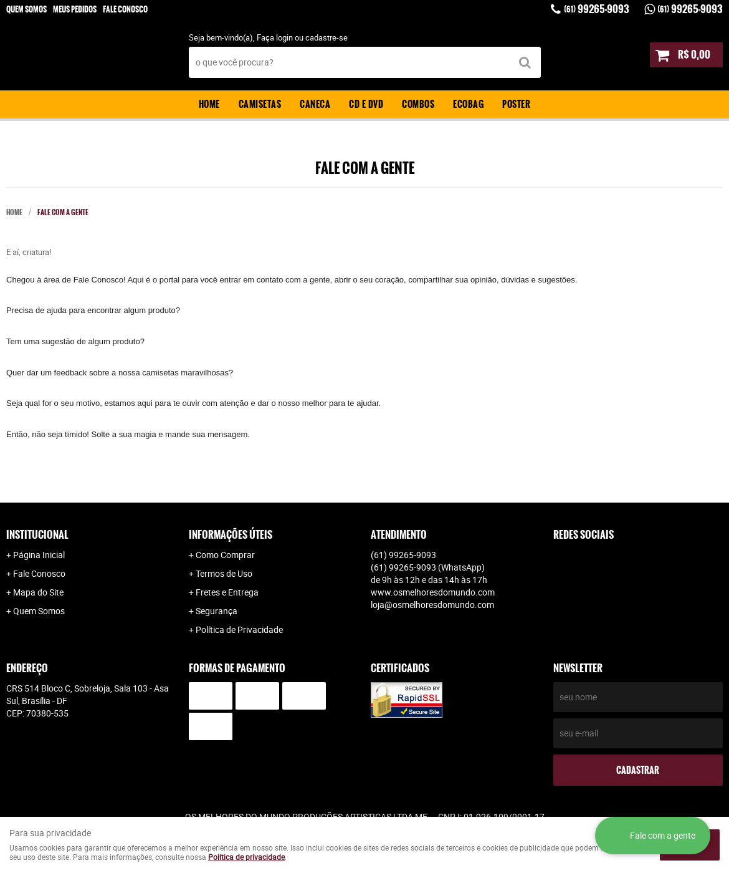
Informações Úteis (230, 535)
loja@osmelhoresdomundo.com (432, 604)
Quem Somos (26, 9)
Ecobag (468, 104)
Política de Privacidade (239, 629)
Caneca (315, 104)
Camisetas (260, 104)
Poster (516, 104)
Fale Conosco (125, 9)
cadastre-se (326, 37)
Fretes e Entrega (227, 592)
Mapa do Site (38, 592)
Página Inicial (39, 555)
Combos (418, 104)
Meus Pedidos (75, 9)
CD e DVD (366, 104)
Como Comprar (225, 555)
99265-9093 (596, 9)
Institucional (37, 535)
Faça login (275, 37)
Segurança (216, 611)
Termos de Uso (224, 573)
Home (209, 104)
